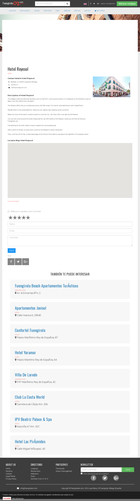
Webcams (67, 11)
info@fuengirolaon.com (28, 488)
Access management (108, 4)
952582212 (14, 85)
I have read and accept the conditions (96, 474)
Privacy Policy (11, 479)
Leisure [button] (37, 11)
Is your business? (13, 201)
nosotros (9, 471)
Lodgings (34, 468)
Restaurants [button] (25, 11)
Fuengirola (15, 3)
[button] (70, 167)
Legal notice (10, 476)
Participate (100, 11)
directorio (48, 11)
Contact (87, 11)
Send (11, 250)
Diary (58, 11)
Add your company (127, 4)
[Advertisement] (70, 42)
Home (8, 468)
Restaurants (35, 471)
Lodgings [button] (12, 11)
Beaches (77, 11)
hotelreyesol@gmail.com (19, 87)
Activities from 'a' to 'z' (39, 479)
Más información (17, 498)
